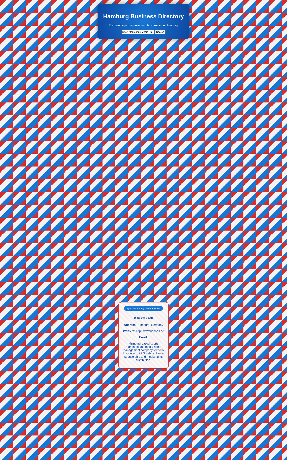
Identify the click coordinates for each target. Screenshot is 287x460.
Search (160, 32)
